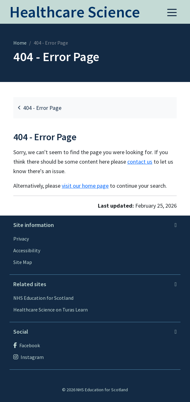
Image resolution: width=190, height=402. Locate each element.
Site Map (22, 262)
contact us (139, 161)
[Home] (75, 15)
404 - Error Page (39, 107)
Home (20, 43)
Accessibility (26, 250)
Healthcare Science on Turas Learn (50, 309)
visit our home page (85, 185)
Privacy (21, 239)
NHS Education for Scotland (43, 298)
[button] (171, 12)
